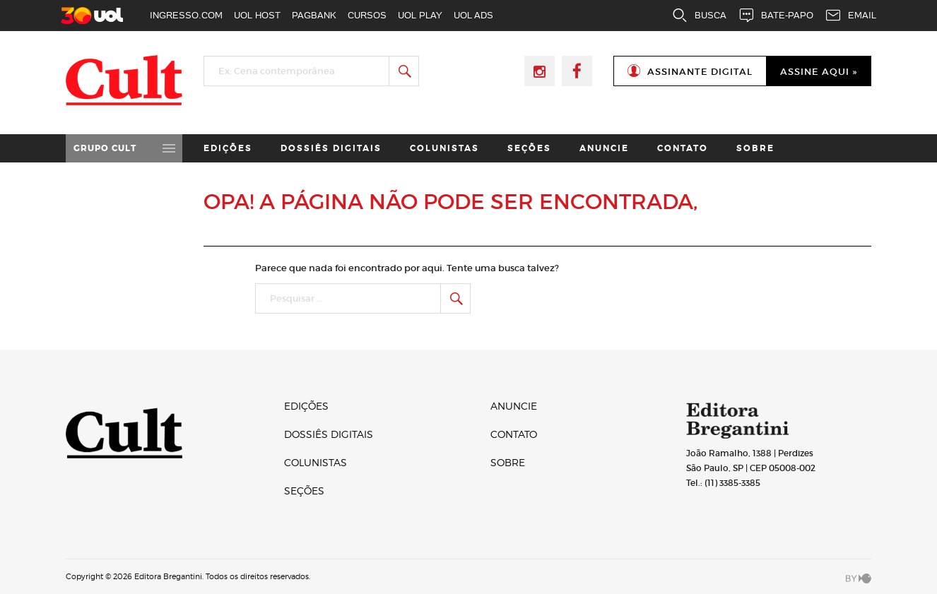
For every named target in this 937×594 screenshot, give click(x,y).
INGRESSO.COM (186, 15)
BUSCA (698, 15)
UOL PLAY (420, 15)
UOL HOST (257, 15)
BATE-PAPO (775, 15)
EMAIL (850, 15)
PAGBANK (314, 15)
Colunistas (444, 148)
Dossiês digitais (331, 148)
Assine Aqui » (818, 72)
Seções (529, 148)
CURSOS (367, 15)
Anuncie (604, 148)
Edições (228, 148)
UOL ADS (473, 15)
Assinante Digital (700, 72)
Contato (682, 148)
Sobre (755, 148)
